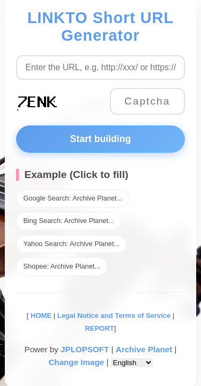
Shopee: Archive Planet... (61, 266)
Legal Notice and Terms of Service (113, 315)
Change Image (76, 362)
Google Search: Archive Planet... (72, 198)
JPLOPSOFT (85, 349)
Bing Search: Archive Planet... (68, 221)
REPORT (99, 328)
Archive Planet (144, 349)
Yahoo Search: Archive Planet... (71, 244)
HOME (39, 315)
